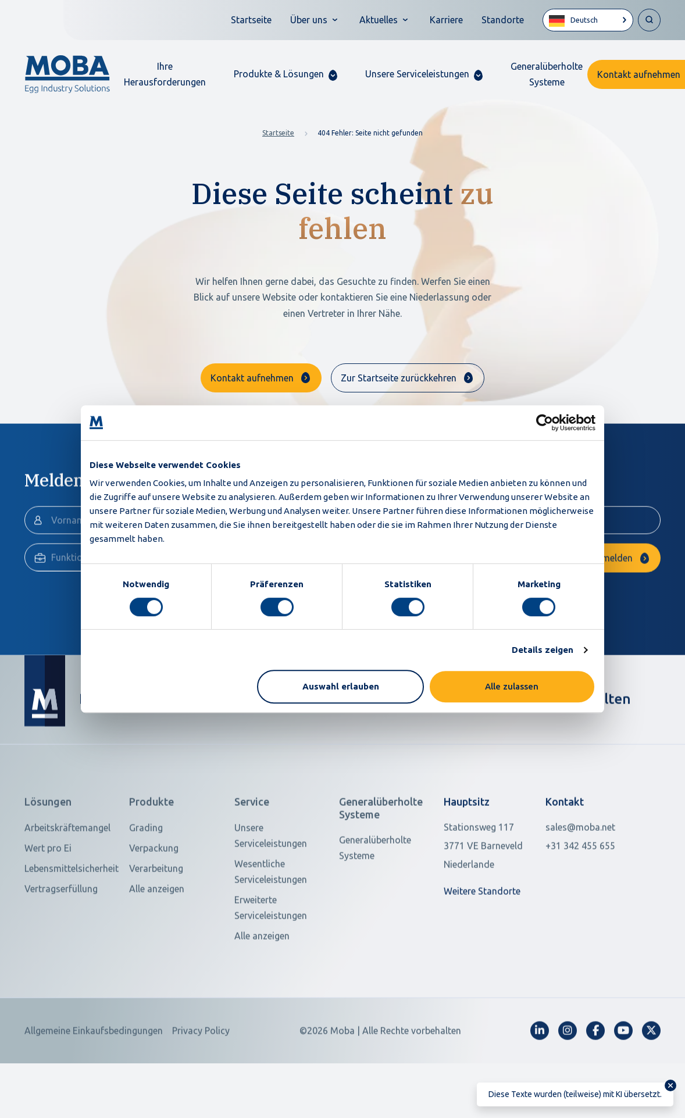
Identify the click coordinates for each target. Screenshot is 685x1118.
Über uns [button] (308, 20)
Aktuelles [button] (378, 20)
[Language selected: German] (588, 20)
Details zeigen (542, 650)
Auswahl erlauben (340, 686)
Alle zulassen (511, 686)
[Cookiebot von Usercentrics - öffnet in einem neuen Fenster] (544, 422)
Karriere (446, 20)
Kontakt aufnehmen (252, 378)
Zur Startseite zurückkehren (398, 378)
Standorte (502, 20)
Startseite (251, 20)
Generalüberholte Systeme (547, 74)
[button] (285, 74)
